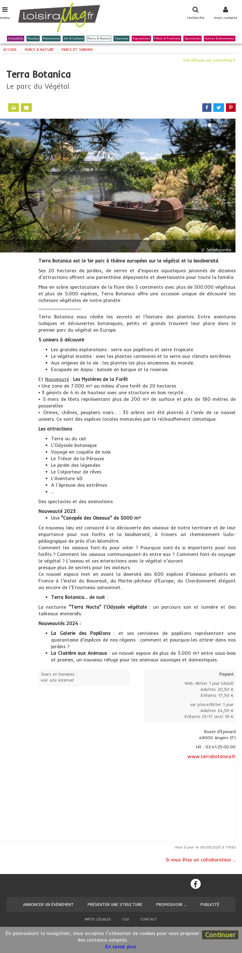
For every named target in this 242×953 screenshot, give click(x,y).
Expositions (141, 39)
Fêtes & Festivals (167, 39)
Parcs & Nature (99, 39)
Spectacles (192, 39)
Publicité (209, 904)
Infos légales (98, 919)
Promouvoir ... (171, 904)
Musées (33, 39)
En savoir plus (120, 947)
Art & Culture (74, 39)
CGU (125, 919)
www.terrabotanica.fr (211, 756)
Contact (148, 919)
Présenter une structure (115, 904)
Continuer (220, 935)
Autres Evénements (219, 39)
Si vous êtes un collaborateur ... (201, 860)
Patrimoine (51, 39)
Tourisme (121, 39)
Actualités (15, 39)
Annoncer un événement (48, 904)
